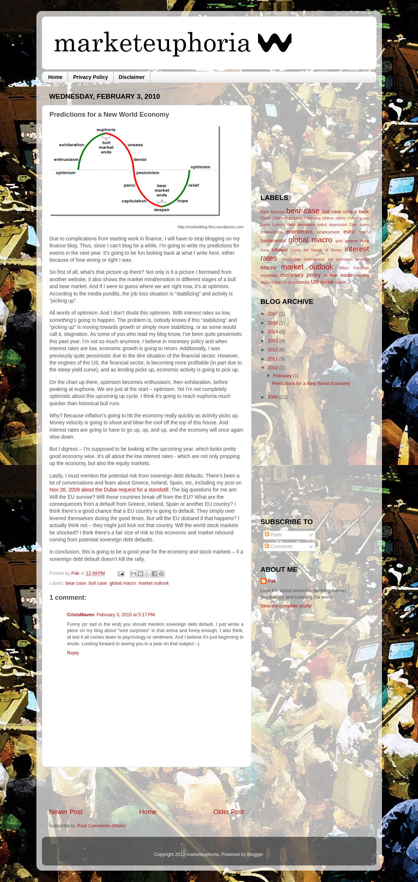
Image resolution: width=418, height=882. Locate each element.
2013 (273, 341)
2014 (273, 331)
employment (328, 232)
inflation (280, 250)
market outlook (154, 583)
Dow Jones (359, 225)
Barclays (278, 212)
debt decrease (301, 224)
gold (339, 241)
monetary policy (301, 275)
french (363, 232)
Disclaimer (132, 77)
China (265, 218)
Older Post (228, 812)
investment (314, 259)
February (283, 375)
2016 (273, 323)
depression (338, 225)
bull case (98, 583)
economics (299, 231)
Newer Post (66, 812)
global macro (123, 583)
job (330, 259)
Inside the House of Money (316, 250)
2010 (273, 367)
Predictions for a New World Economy (311, 383)
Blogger (255, 854)
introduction (291, 259)
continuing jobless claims (325, 218)
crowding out (358, 218)
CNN (276, 218)
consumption (291, 218)
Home (55, 77)
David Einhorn (273, 225)
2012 (273, 349)
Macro (268, 267)
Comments (279, 546)
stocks (303, 282)
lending (362, 259)
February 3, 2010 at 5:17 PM (126, 614)
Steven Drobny (283, 282)
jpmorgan (344, 259)
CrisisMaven (80, 614)
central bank (356, 211)
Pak (76, 573)
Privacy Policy (90, 77)
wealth (340, 282)
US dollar (322, 282)
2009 (273, 397)
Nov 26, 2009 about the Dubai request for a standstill (109, 490)
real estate (341, 275)
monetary (269, 275)
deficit (322, 225)
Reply (73, 653)
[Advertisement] (147, 787)
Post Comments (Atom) (102, 825)
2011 (273, 359)
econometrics (272, 232)
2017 (273, 313)
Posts (273, 534)
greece (351, 241)
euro (348, 231)
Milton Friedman (354, 268)
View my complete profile (286, 606)
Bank (265, 212)
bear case (76, 583)
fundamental (273, 240)
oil (325, 275)
